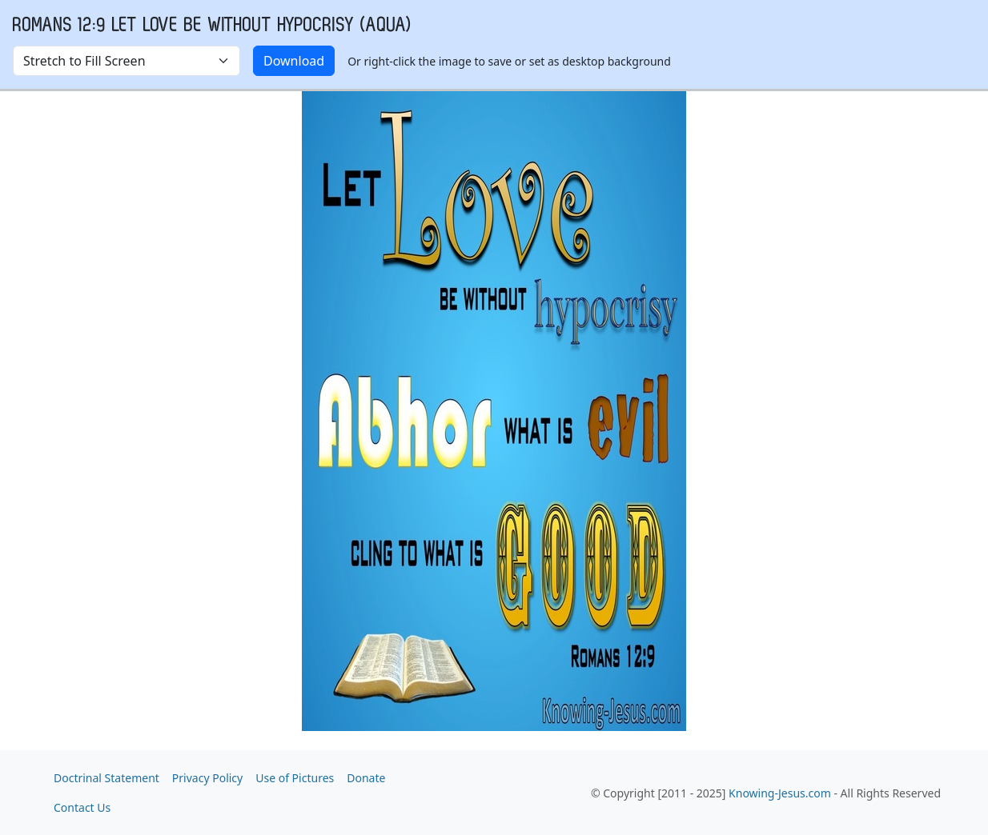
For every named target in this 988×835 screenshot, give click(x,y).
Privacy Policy (207, 777)
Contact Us (82, 807)
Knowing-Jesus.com (780, 793)
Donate (366, 777)
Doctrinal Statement (106, 777)
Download (293, 61)
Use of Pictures (294, 777)
